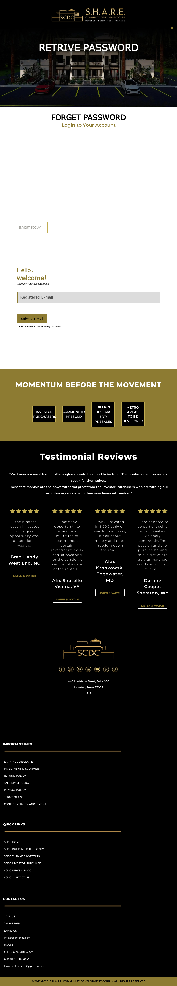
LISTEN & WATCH (24, 575)
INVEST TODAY (30, 227)
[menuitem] (26, 763)
